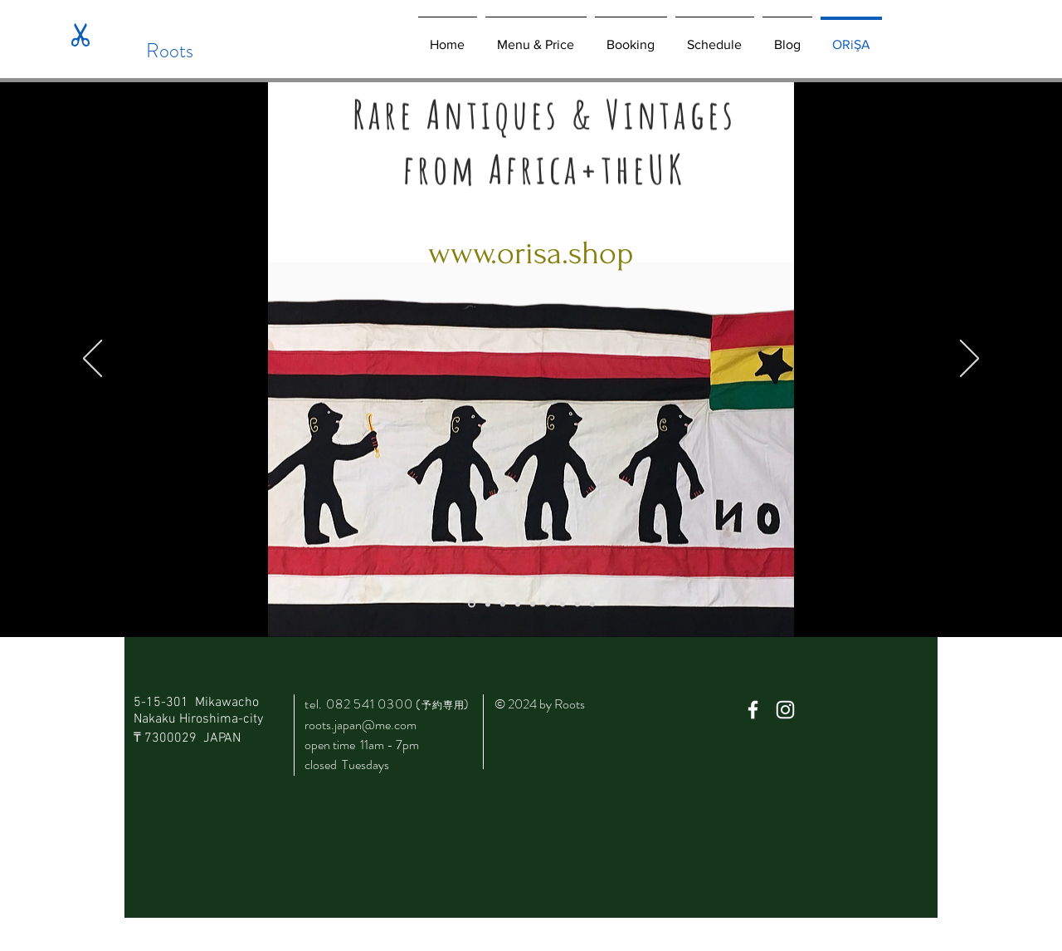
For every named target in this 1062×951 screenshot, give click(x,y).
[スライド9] (592, 603)
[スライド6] (562, 603)
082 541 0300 (373, 703)
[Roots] (169, 51)
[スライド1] (487, 603)
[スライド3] (517, 603)
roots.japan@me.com (360, 724)
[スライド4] (532, 603)
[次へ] (969, 360)
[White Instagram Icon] (785, 710)
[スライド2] (502, 603)
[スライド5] (547, 603)
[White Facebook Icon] (753, 710)
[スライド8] (471, 604)
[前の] (92, 360)
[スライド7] (577, 603)
